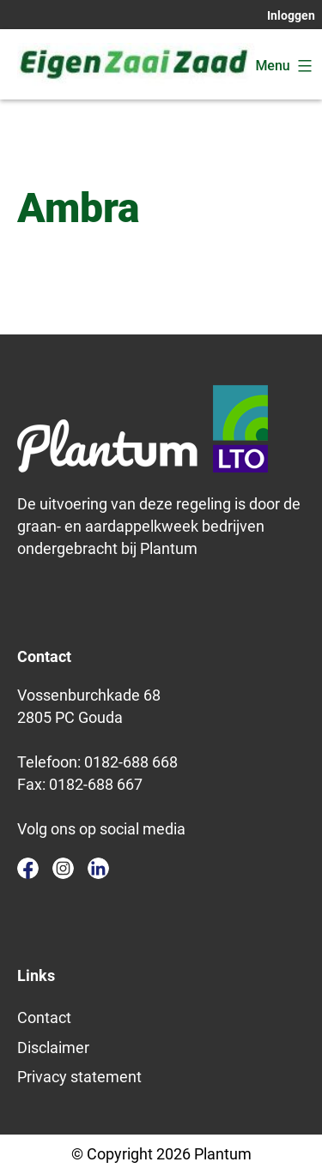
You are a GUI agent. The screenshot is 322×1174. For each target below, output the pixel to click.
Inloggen (291, 15)
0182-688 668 (131, 762)
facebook (28, 868)
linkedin (98, 868)
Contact (44, 1017)
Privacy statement (79, 1077)
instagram (63, 868)
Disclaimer (53, 1048)
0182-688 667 (96, 784)
